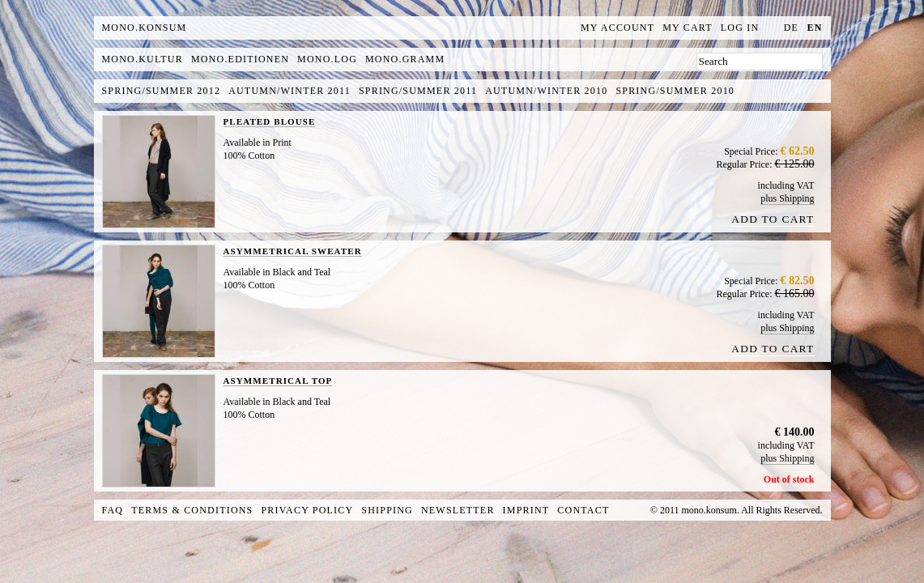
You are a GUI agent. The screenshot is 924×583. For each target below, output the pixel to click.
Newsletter (458, 510)
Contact (583, 510)
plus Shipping (787, 198)
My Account (617, 27)
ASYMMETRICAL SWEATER (293, 251)
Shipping (387, 510)
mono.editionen (240, 59)
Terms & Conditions (192, 510)
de (791, 27)
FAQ (113, 510)
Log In (740, 27)
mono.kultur (142, 59)
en (814, 27)
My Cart (687, 27)
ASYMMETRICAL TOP (278, 380)
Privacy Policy (308, 510)
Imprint (526, 510)
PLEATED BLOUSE (270, 121)
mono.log (327, 59)
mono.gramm (405, 59)
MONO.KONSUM (144, 27)
